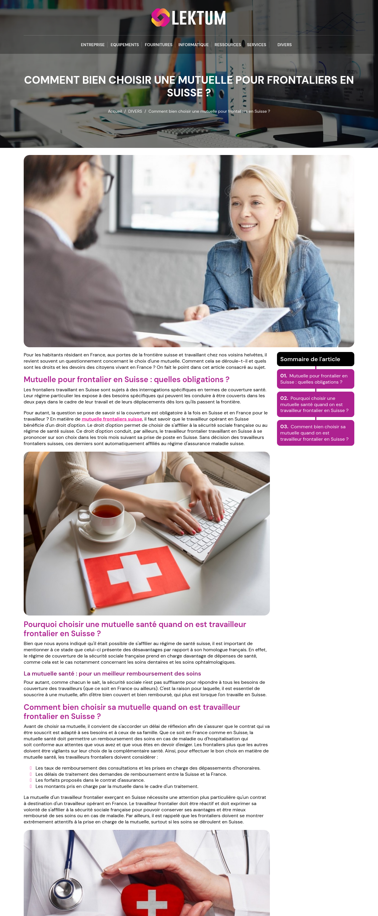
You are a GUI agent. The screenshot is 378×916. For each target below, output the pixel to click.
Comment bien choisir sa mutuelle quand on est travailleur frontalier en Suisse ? (314, 433)
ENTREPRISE (93, 44)
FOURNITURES (158, 44)
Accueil (115, 111)
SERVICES (256, 44)
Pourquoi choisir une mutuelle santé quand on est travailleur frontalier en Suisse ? (314, 404)
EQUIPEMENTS (124, 44)
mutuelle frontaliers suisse (112, 419)
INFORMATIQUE (193, 44)
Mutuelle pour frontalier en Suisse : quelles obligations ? (313, 379)
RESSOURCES (228, 44)
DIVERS (285, 44)
